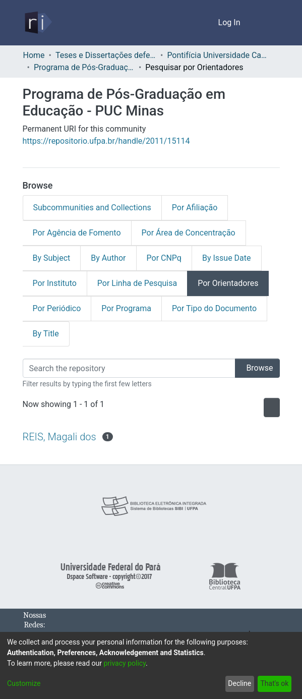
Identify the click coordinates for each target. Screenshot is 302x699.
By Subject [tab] (52, 258)
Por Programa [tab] (125, 308)
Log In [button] (230, 22)
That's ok (273, 683)
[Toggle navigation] (266, 22)
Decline (237, 683)
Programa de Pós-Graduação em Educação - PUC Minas (85, 67)
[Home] (37, 22)
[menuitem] (209, 23)
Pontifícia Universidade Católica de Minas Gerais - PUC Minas (220, 55)
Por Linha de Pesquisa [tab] (136, 283)
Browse (253, 368)
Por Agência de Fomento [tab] (76, 233)
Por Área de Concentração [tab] (187, 233)
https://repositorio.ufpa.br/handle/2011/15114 (105, 141)
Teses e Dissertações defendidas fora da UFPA (107, 55)
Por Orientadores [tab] (226, 283)
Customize (23, 683)
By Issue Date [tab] (230, 258)
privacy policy (129, 663)
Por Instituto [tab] (55, 283)
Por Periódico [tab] (56, 308)
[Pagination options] (269, 407)
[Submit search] (195, 23)
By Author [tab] (110, 258)
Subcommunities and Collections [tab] (89, 207)
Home (34, 55)
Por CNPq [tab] (166, 258)
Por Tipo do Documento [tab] (212, 308)
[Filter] (125, 368)
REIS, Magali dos (60, 436)
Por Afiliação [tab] (188, 207)
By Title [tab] (46, 333)
